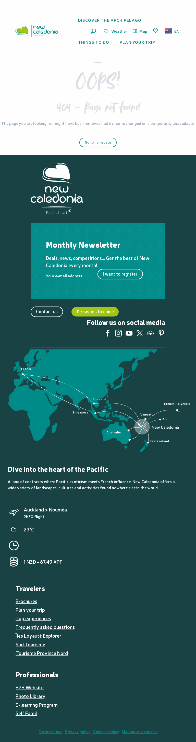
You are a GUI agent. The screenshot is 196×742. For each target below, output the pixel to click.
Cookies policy (106, 731)
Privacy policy (78, 731)
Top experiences (33, 618)
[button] (93, 31)
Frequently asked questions (45, 627)
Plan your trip (30, 609)
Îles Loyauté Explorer (38, 635)
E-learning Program (37, 704)
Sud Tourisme (30, 644)
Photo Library (30, 696)
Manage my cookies (139, 731)
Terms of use (50, 731)
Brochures (26, 601)
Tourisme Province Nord (42, 653)
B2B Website (30, 687)
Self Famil (26, 713)
